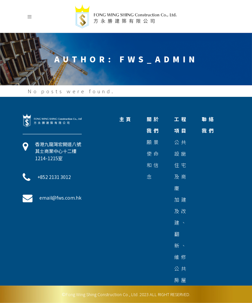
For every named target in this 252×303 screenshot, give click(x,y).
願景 (153, 142)
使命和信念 (153, 165)
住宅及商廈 (181, 176)
